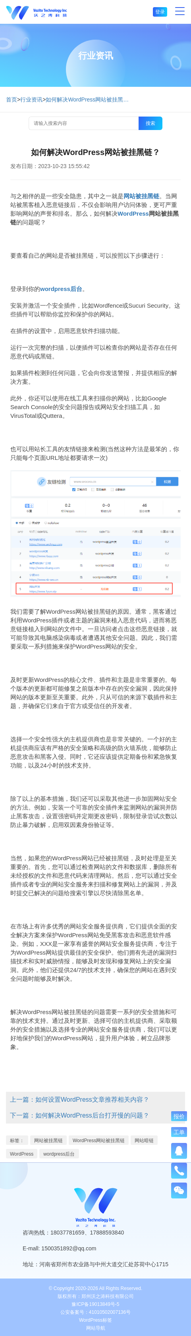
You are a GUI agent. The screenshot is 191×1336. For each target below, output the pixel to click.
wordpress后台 (59, 1154)
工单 (179, 1132)
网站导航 (95, 1328)
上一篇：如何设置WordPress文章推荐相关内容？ (79, 1099)
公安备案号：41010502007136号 (95, 1312)
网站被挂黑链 (48, 1140)
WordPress (21, 1154)
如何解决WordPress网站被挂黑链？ (89, 99)
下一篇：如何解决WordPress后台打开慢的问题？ (79, 1115)
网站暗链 (144, 1140)
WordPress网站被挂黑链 (99, 1140)
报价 (179, 1116)
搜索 (150, 123)
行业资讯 (31, 99)
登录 (160, 12)
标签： (17, 1140)
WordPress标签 (95, 1320)
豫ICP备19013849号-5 (95, 1304)
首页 (11, 99)
